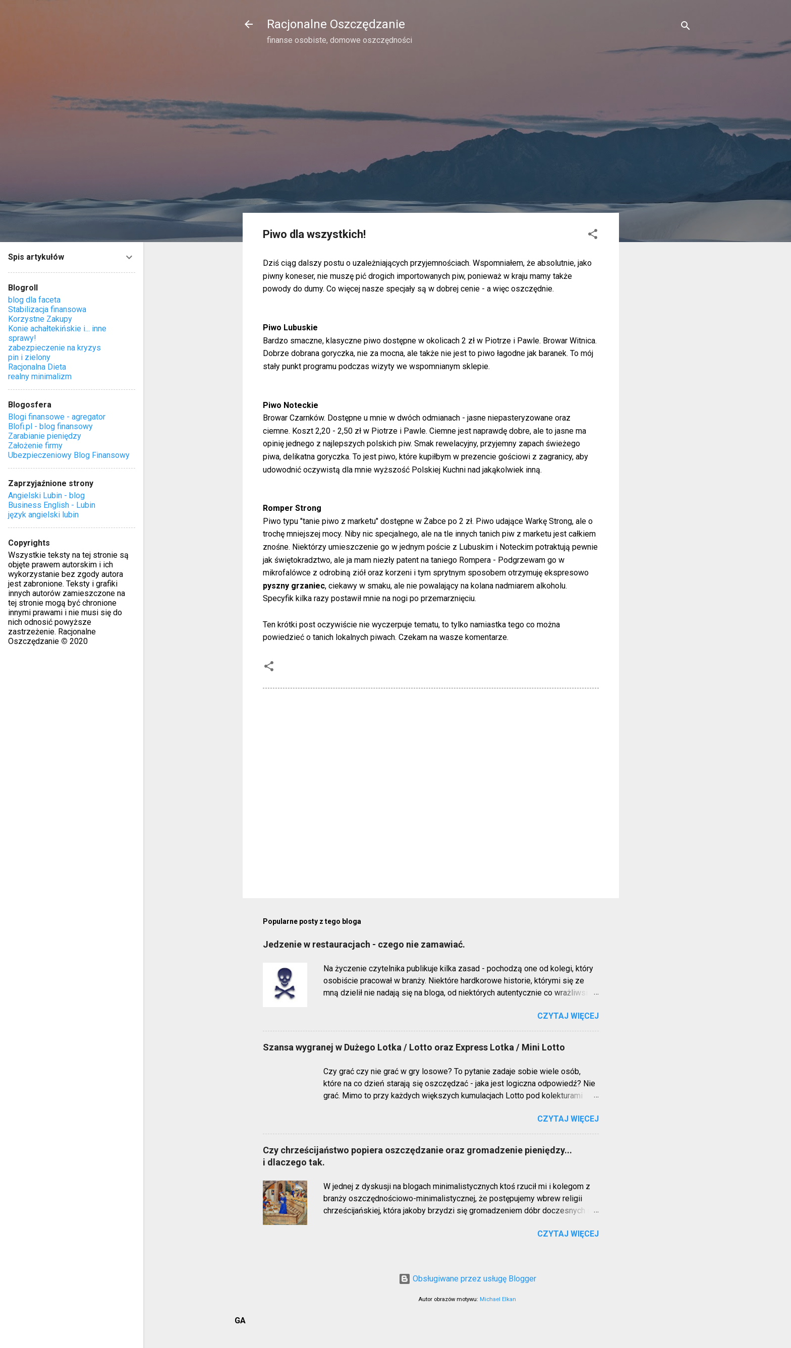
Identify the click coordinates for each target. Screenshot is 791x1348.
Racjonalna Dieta (37, 367)
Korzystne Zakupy (40, 319)
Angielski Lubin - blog (46, 495)
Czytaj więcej (568, 1016)
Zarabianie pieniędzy (44, 436)
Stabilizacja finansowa (47, 309)
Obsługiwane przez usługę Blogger (467, 1278)
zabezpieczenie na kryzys (54, 348)
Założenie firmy (35, 445)
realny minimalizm (40, 376)
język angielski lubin (43, 514)
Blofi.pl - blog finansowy (50, 426)
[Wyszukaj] (686, 27)
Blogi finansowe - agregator (56, 417)
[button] (593, 236)
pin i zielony (29, 357)
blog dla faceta (34, 300)
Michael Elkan (498, 1299)
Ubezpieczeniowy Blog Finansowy (69, 455)
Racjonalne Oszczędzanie (336, 24)
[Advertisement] (659, 215)
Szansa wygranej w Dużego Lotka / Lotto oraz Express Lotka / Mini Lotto (414, 1047)
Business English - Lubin (51, 505)
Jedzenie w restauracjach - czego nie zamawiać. (364, 944)
